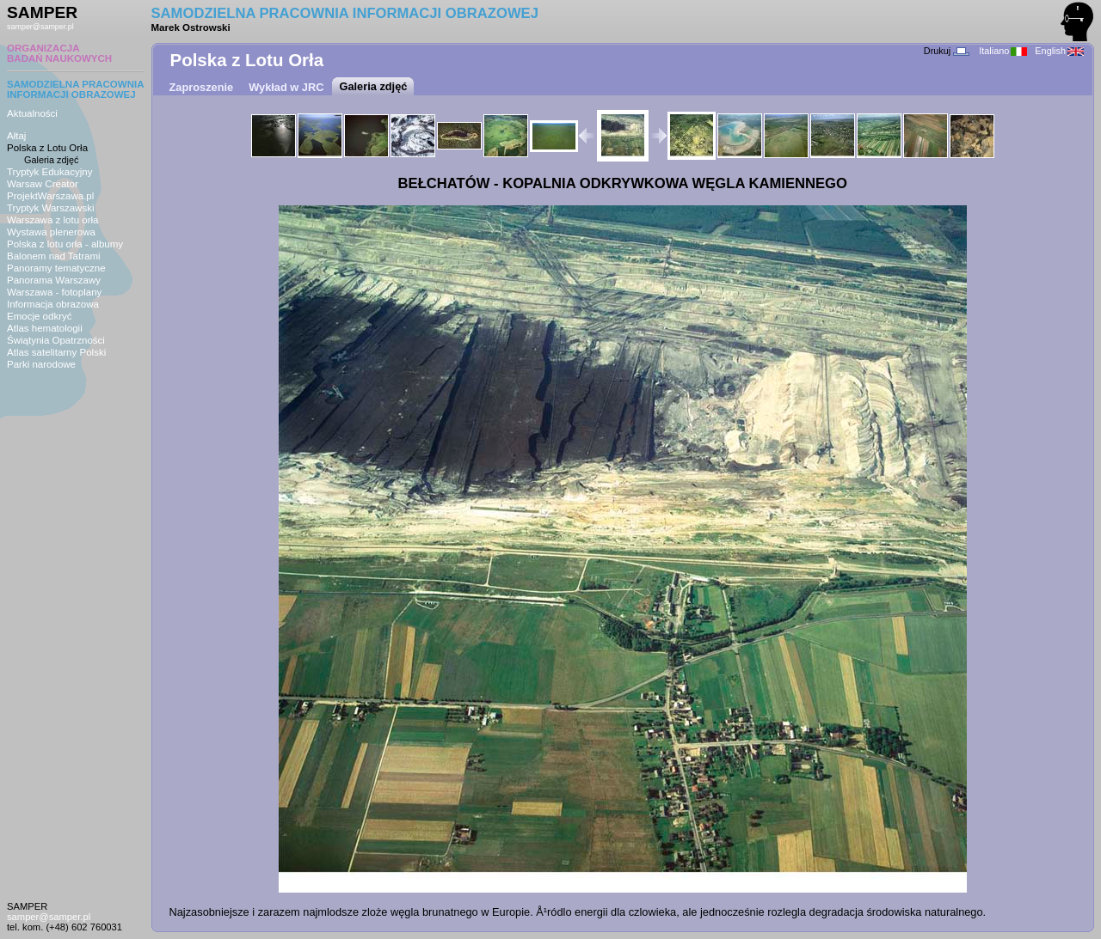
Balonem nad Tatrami (54, 256)
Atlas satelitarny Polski (56, 352)
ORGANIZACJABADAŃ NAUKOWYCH (59, 53)
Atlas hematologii (45, 328)
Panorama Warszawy (54, 280)
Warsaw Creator (42, 184)
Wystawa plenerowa (51, 232)
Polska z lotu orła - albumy (65, 244)
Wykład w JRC (286, 87)
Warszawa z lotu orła (52, 220)
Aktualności (32, 113)
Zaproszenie (201, 87)
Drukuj (946, 51)
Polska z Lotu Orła (47, 148)
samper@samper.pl (40, 26)
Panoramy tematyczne (56, 268)
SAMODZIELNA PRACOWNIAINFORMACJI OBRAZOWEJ (76, 89)
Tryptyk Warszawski (51, 208)
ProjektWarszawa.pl (50, 196)
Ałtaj (16, 136)
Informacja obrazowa (53, 304)
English (1059, 51)
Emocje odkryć (39, 316)
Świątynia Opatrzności (56, 340)
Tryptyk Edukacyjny (49, 172)
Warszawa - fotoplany (54, 292)
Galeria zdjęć (51, 160)
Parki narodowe (41, 364)
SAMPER (42, 12)
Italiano (1003, 51)
